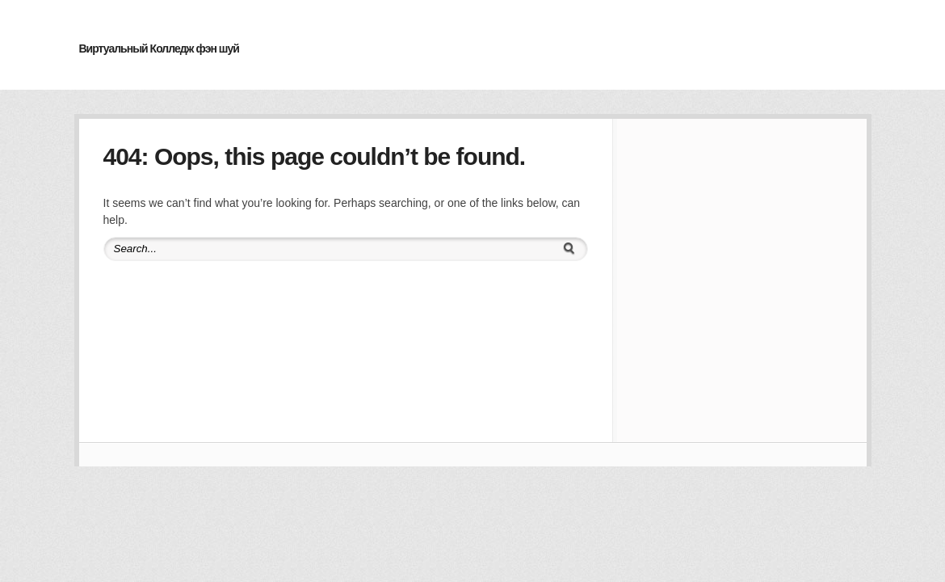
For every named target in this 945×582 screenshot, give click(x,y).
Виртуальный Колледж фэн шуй (159, 48)
